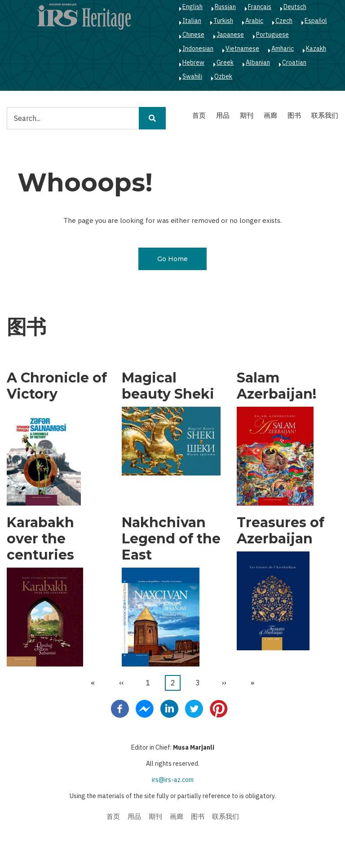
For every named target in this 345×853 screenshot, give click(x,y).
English (192, 7)
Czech (283, 21)
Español (316, 21)
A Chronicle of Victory (57, 386)
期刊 (246, 115)
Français (259, 7)
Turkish (223, 21)
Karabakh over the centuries (40, 539)
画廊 (270, 115)
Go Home (172, 259)
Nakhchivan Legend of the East (171, 539)
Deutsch (294, 7)
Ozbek (223, 76)
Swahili (192, 76)
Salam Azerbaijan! (276, 386)
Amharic (282, 48)
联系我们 (324, 115)
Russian (225, 7)
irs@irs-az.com (173, 780)
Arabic (254, 21)
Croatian (294, 62)
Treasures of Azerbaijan (280, 531)
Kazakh (316, 48)
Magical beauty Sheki (168, 386)
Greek (225, 62)
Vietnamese (242, 48)
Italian (191, 21)
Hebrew (193, 62)
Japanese (230, 35)
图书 (294, 115)
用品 (223, 115)
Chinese (193, 35)
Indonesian (197, 48)
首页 (199, 115)
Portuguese (272, 35)
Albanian (258, 62)
